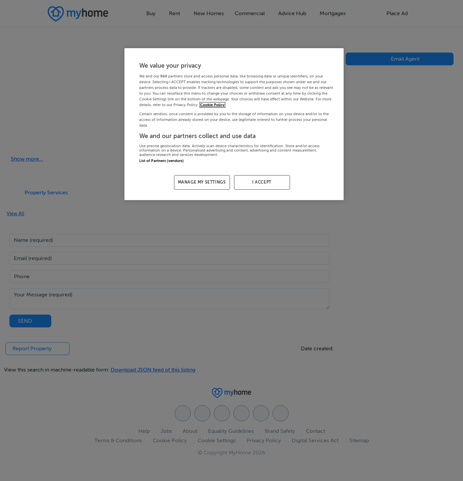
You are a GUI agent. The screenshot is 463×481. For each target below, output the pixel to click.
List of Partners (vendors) (161, 161)
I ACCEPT (261, 182)
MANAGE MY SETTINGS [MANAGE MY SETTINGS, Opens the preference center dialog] (202, 182)
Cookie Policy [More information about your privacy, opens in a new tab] (212, 105)
